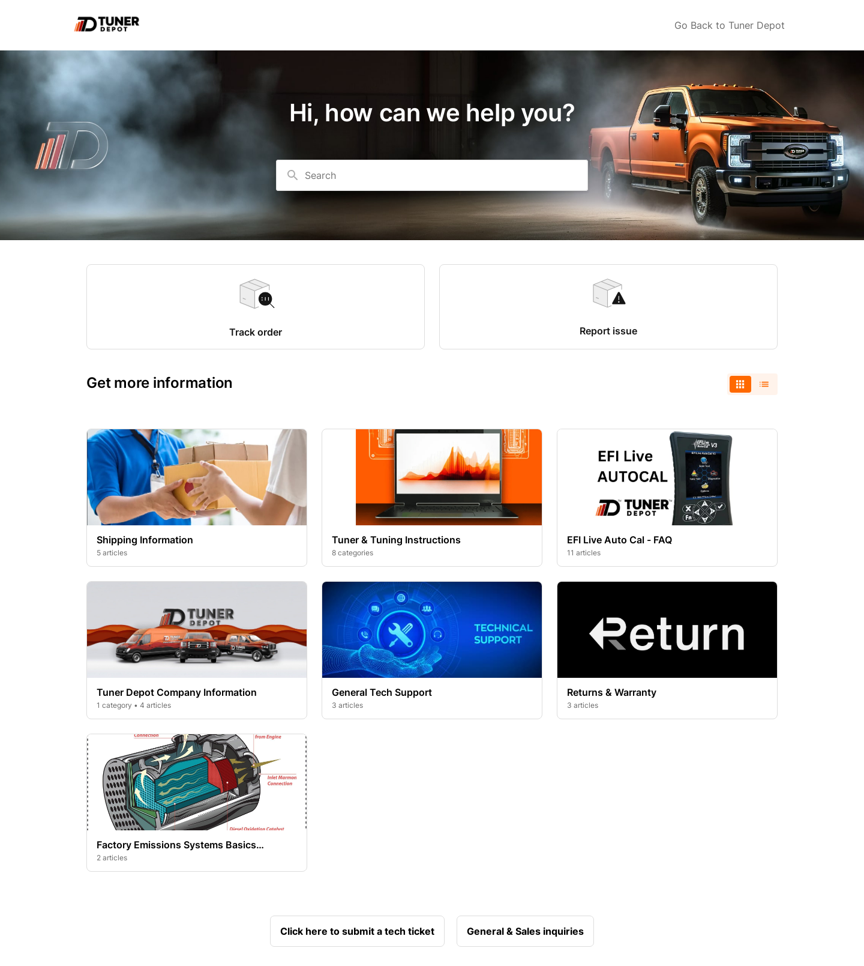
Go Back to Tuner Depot (729, 25)
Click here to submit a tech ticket (357, 931)
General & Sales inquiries (525, 931)
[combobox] (432, 175)
